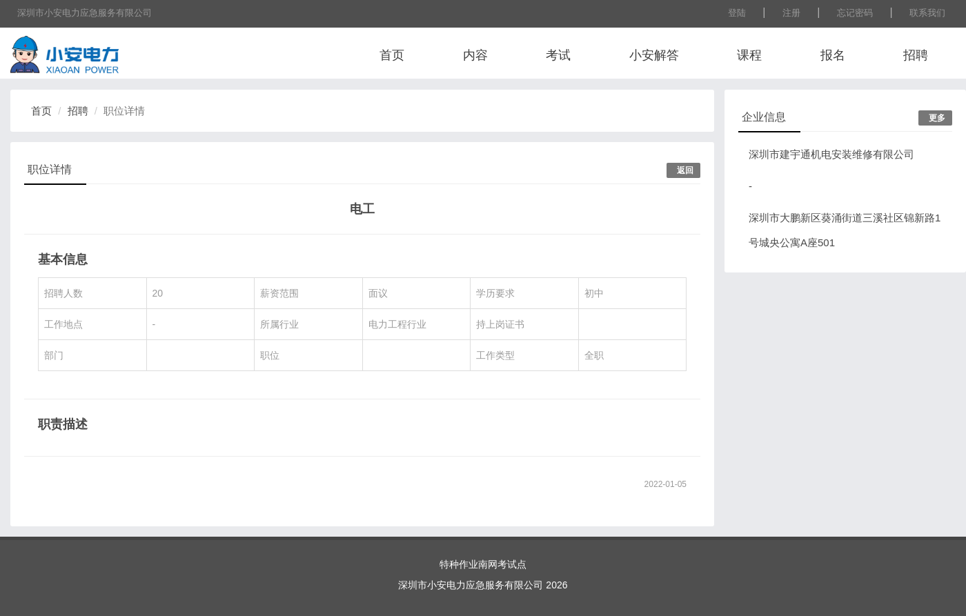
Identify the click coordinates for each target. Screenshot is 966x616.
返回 (685, 170)
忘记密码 (855, 13)
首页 (391, 55)
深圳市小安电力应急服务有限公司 (84, 13)
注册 (791, 13)
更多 (937, 118)
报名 (832, 55)
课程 (749, 55)
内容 (475, 55)
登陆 (737, 13)
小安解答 (654, 55)
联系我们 (927, 13)
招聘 (915, 55)
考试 (558, 55)
